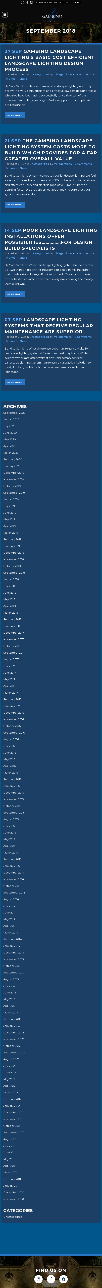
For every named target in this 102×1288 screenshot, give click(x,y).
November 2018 (14, 559)
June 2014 (10, 912)
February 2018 (13, 619)
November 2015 (13, 799)
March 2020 (11, 452)
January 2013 (12, 1025)
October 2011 (12, 1125)
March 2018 (11, 612)
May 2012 (9, 1079)
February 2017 (13, 699)
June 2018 (10, 592)
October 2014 (12, 885)
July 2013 (9, 985)
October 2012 (12, 1045)
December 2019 (14, 472)
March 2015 (11, 852)
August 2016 (11, 739)
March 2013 (11, 1012)
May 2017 (9, 679)
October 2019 (12, 486)
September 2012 (14, 1052)
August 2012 (11, 1059)
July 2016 (9, 746)
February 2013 (13, 1019)
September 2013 (14, 972)
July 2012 (9, 1065)
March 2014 (11, 932)
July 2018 (9, 586)
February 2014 (13, 939)
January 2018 (12, 626)
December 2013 (14, 952)
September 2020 (14, 412)
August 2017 (11, 659)
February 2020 (13, 459)
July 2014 (9, 905)
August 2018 (11, 579)
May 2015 (9, 839)
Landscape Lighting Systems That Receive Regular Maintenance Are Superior (49, 325)
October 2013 (12, 965)
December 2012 (14, 1032)
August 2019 (11, 499)
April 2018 (10, 606)
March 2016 (11, 772)
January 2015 (12, 865)
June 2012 (10, 1072)
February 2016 (13, 779)
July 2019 (9, 506)
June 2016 (10, 752)
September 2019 (14, 492)
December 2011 (13, 1112)
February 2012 (13, 1099)
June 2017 (10, 672)
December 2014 (14, 872)
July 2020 (10, 426)
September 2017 (14, 652)
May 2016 (9, 759)
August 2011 (11, 1139)
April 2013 (9, 1005)
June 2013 (10, 992)
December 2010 (14, 1192)
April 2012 (9, 1085)
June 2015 (10, 832)
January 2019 (12, 546)
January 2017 (12, 706)
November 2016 (13, 719)
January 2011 (11, 1185)
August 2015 (11, 819)
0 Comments (87, 74)
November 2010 (14, 1199)
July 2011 (9, 1145)
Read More (15, 115)
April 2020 (10, 446)
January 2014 (12, 945)
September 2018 (14, 572)
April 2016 (9, 766)
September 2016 (14, 732)
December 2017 (14, 632)
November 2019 (14, 479)
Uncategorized (41, 74)
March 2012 (11, 1092)
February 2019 (13, 539)
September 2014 (14, 892)
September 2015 (14, 812)
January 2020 (12, 466)
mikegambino (65, 74)
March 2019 (11, 532)
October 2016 (12, 726)
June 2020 (10, 432)
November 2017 (14, 639)
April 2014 (9, 925)
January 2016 (12, 786)
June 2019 (10, 512)
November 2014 (14, 879)
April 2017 (9, 686)
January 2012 (12, 1105)
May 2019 (9, 519)
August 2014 (11, 899)
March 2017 (11, 692)
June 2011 (9, 1152)
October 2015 (12, 806)
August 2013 (11, 979)
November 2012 (14, 1039)
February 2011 (12, 1179)
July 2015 (9, 826)
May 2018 (9, 599)
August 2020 (12, 419)
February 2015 (13, 859)
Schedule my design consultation (57, 2)
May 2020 (10, 439)
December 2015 (13, 792)
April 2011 (9, 1165)
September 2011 (14, 1132)
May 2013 (9, 999)
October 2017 (12, 646)
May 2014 (9, 919)
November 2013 (14, 959)
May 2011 (9, 1159)
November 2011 (13, 1119)
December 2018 (14, 552)
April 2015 (9, 846)
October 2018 (12, 566)
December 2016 (13, 712)
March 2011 (10, 1172)
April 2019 (9, 526)
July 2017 (9, 666)
